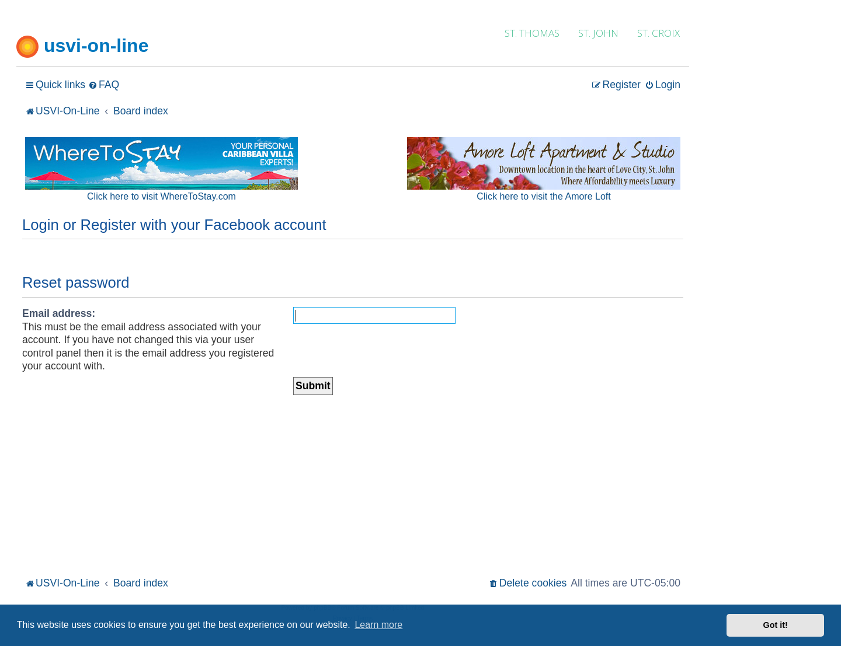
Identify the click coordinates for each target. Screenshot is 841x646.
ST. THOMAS (532, 33)
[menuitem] (103, 85)
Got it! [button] (775, 625)
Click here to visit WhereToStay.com (161, 196)
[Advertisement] (352, 486)
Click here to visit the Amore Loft (543, 196)
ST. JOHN (598, 33)
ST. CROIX (658, 33)
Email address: (58, 313)
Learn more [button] (378, 625)
